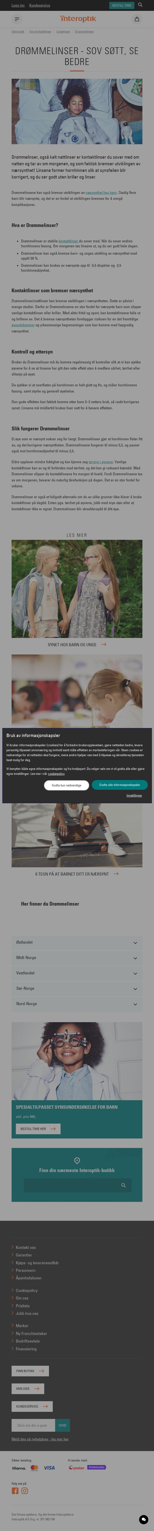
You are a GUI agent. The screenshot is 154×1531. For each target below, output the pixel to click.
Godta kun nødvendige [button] (66, 785)
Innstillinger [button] (134, 795)
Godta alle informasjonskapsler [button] (119, 785)
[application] (144, 1519)
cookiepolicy (56, 774)
